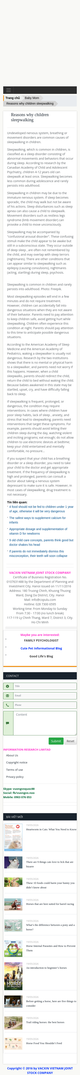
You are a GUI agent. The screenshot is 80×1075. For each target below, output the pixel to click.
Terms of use (14, 770)
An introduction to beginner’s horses (46, 967)
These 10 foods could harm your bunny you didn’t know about (50, 885)
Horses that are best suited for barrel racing (50, 904)
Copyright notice (16, 762)
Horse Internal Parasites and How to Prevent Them (51, 948)
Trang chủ (13, 98)
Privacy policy (14, 777)
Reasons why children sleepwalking (30, 103)
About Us (12, 755)
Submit (56, 741)
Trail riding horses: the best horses (45, 1022)
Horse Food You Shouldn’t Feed (44, 1043)
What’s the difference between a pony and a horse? (50, 927)
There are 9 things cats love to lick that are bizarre (49, 864)
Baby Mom (32, 98)
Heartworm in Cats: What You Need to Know (51, 829)
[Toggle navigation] (8, 90)
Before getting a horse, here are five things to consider (51, 1003)
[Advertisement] (40, 43)
